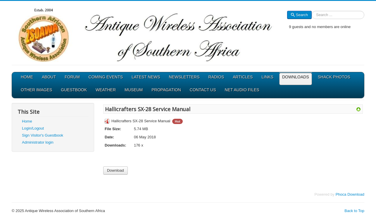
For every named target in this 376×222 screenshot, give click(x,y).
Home (27, 121)
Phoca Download (350, 194)
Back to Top (354, 211)
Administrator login (38, 142)
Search (299, 15)
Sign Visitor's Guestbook (42, 135)
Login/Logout (33, 128)
